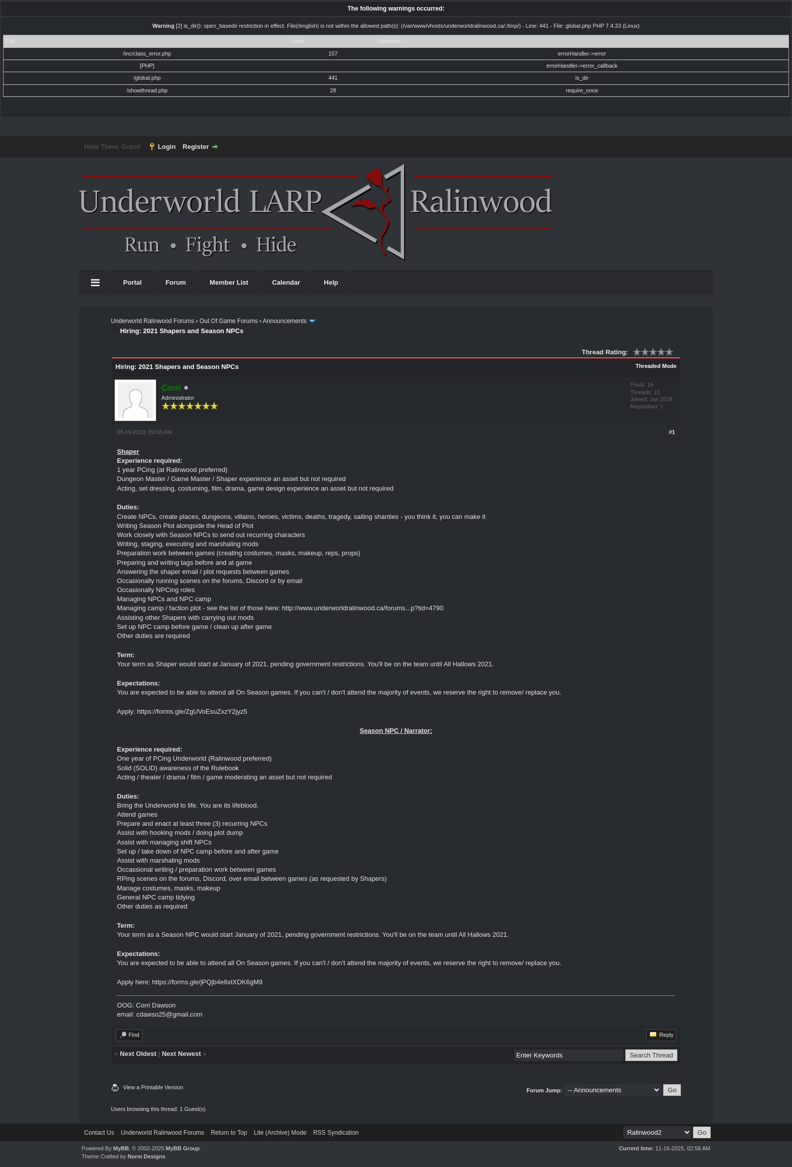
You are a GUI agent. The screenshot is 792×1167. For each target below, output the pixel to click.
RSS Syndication (336, 1132)
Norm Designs (147, 1156)
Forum (176, 282)
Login (167, 146)
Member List (229, 282)
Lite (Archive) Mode (280, 1132)
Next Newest (181, 1053)
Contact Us (99, 1132)
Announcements (285, 321)
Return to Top (229, 1132)
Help (331, 282)
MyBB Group (183, 1148)
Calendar (286, 282)
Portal (132, 282)
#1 (672, 432)
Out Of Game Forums (229, 321)
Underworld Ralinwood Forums (152, 321)
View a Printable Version (153, 1087)
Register (196, 146)
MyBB (121, 1148)
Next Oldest (138, 1053)
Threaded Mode (655, 366)
